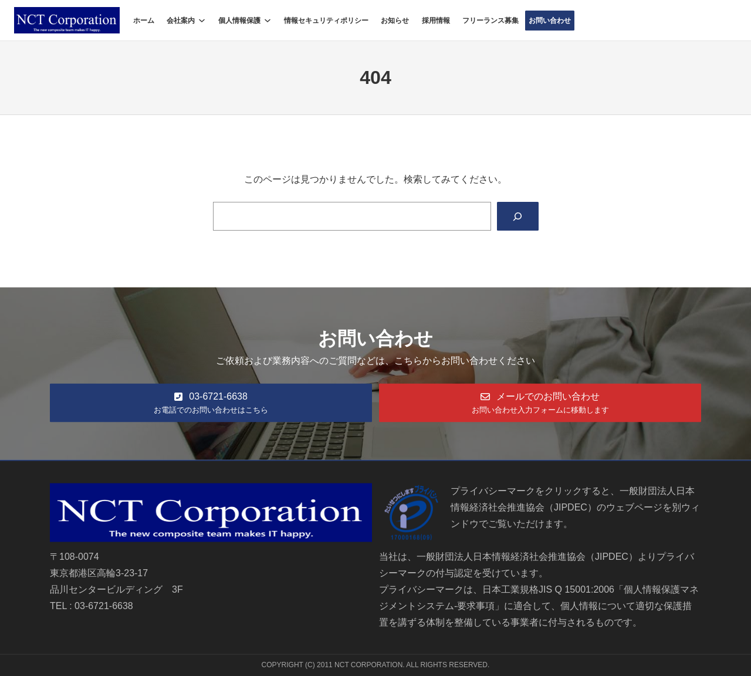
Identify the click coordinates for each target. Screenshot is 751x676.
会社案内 (181, 20)
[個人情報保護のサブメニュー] (267, 20)
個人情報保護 (239, 20)
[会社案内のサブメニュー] (201, 20)
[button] (211, 403)
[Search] (518, 216)
